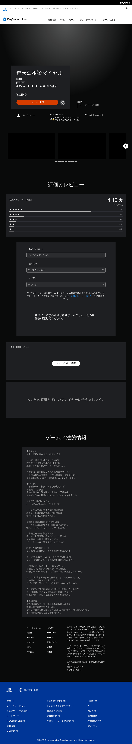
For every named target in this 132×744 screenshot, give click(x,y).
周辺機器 (45, 8)
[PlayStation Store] (15, 16)
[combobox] (65, 252)
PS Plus (35, 8)
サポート (73, 8)
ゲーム (11, 8)
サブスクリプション (73, 16)
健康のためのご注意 (75, 664)
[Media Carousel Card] (31, 143)
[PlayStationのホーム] (5, 8)
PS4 (26, 8)
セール (56, 16)
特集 (47, 16)
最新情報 (55, 8)
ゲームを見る (93, 16)
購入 (64, 8)
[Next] (125, 143)
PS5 (19, 8)
